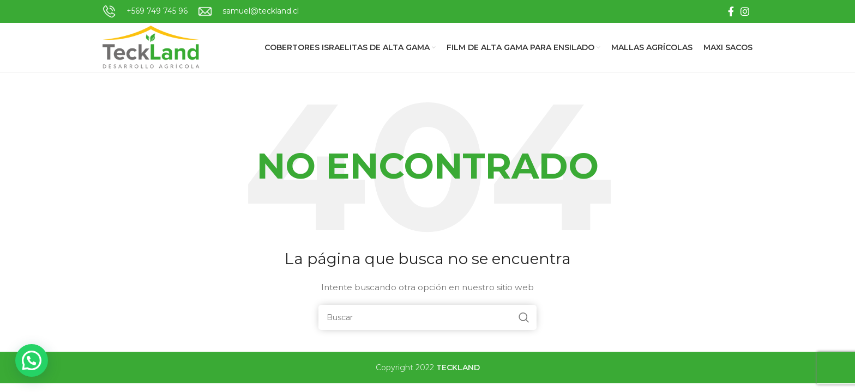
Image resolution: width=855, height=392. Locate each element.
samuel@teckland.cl (260, 11)
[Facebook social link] (731, 11)
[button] (31, 360)
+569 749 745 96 (157, 11)
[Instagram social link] (744, 11)
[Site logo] (152, 47)
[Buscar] (427, 317)
